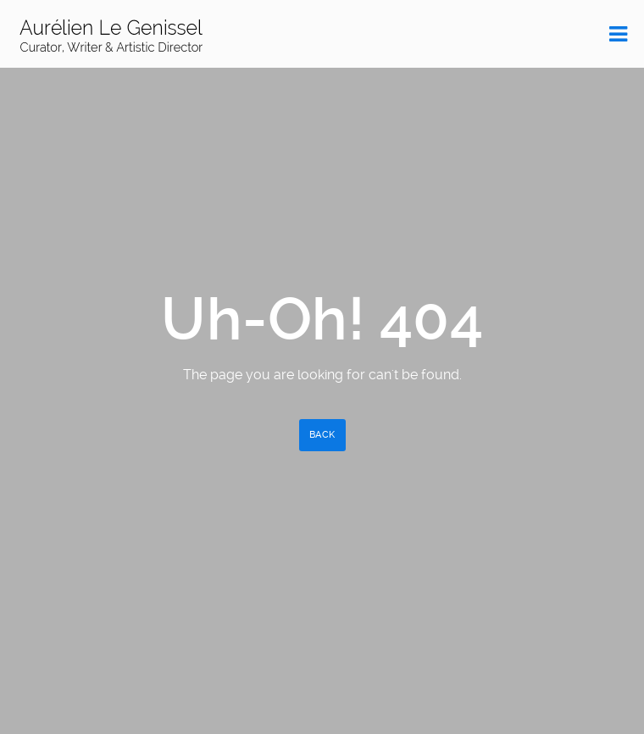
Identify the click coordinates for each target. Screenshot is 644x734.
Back (322, 434)
